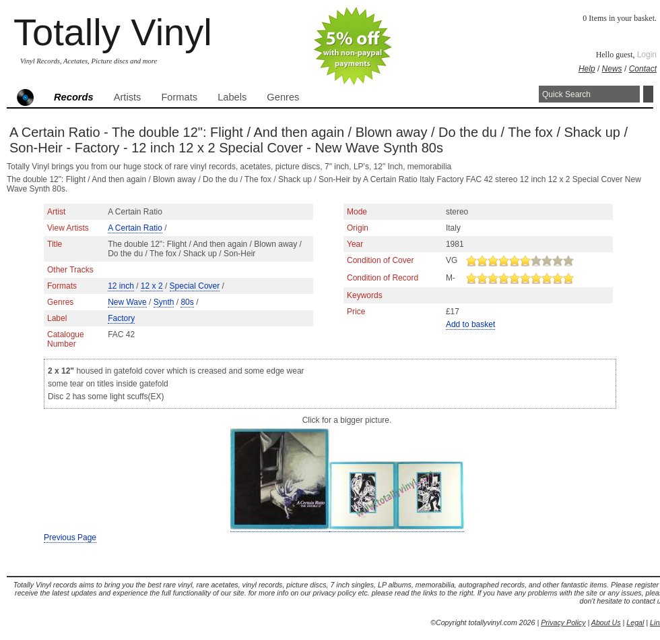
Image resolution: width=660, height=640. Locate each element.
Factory (121, 318)
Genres (283, 97)
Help (587, 69)
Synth (164, 302)
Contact (643, 69)
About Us (606, 622)
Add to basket (470, 324)
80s (186, 302)
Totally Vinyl (112, 32)
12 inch (121, 286)
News (612, 69)
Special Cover (195, 286)
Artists (127, 97)
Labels (232, 97)
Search (648, 94)
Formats (179, 97)
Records (74, 97)
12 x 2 (152, 286)
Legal (635, 622)
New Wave (127, 302)
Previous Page (70, 537)
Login (647, 54)
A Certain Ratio (135, 228)
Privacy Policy (563, 622)
